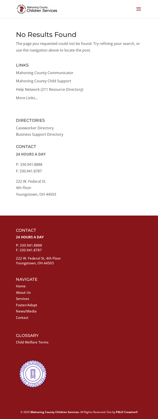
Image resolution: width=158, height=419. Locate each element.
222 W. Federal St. (31, 181)
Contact (22, 317)
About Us (23, 292)
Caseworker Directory (35, 127)
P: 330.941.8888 (29, 164)
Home (21, 286)
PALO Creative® (127, 412)
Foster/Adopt (26, 305)
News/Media (26, 311)
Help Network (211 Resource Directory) (49, 89)
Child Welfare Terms (32, 342)
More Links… (27, 97)
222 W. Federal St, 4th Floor (38, 258)
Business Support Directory (39, 134)
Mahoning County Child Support (43, 80)
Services (22, 298)
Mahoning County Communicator (44, 72)
